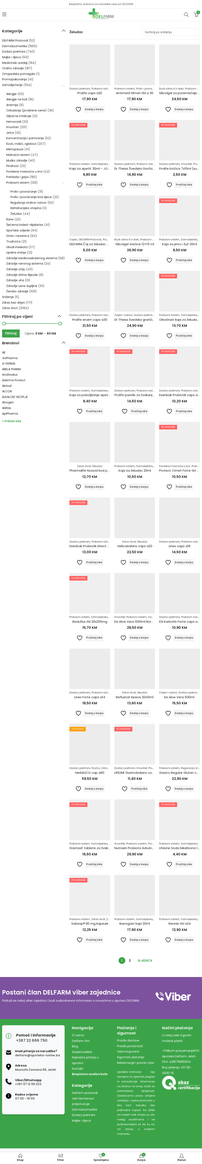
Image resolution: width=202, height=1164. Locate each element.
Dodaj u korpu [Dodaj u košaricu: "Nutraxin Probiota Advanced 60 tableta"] (139, 864)
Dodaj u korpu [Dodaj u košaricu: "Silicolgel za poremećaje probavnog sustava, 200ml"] (184, 109)
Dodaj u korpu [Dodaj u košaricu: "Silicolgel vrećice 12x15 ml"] (139, 260)
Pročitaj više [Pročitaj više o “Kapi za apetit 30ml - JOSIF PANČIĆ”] (94, 184)
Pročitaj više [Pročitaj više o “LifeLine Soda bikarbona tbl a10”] (184, 864)
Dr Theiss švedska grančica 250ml (140, 319)
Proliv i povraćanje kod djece (31, 197)
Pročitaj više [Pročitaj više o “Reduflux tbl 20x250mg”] (94, 637)
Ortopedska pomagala (18, 74)
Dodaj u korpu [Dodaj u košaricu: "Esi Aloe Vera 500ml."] (184, 713)
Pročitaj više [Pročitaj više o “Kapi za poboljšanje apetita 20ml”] (94, 411)
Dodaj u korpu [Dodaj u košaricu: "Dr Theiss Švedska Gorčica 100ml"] (139, 184)
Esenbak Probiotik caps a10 (180, 395)
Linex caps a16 (179, 546)
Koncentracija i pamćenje (25, 138)
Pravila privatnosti (130, 1046)
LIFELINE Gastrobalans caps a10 (137, 772)
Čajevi (73, 239)
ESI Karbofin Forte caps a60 (180, 621)
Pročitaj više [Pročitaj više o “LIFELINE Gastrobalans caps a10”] (139, 788)
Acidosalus (10, 374)
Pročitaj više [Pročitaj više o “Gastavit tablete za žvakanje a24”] (94, 864)
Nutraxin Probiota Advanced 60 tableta (144, 848)
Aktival (7, 386)
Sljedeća (145, 960)
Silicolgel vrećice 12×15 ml (134, 244)
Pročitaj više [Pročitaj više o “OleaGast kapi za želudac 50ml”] (184, 335)
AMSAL (6, 408)
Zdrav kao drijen (13, 302)
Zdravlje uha (15, 280)
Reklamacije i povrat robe (135, 1063)
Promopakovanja (14, 79)
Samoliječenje (100, 164)
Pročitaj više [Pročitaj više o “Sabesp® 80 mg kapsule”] (94, 940)
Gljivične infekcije (18, 116)
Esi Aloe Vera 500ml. (179, 697)
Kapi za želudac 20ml (135, 470)
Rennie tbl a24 (180, 923)
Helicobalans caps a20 (134, 546)
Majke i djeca (11, 57)
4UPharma (10, 358)
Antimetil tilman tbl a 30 (134, 93)
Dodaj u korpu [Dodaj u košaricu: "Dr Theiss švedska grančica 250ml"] (139, 335)
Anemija (12, 105)
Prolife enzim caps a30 (89, 319)
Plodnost (12, 166)
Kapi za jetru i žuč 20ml (179, 244)
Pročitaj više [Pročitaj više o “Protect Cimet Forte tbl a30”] (184, 487)
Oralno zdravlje (13, 68)
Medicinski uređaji (15, 63)
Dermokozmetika (14, 46)
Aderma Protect (14, 380)
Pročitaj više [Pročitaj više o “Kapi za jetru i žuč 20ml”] (184, 260)
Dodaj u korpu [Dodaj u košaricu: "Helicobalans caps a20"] (139, 562)
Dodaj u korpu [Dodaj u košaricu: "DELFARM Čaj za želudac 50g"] (94, 260)
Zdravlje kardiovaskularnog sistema (31, 258)
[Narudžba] (171, 32)
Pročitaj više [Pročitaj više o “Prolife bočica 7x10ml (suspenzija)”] (184, 184)
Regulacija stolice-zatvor (28, 203)
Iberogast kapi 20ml (134, 923)
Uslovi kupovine (128, 1051)
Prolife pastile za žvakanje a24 (137, 395)
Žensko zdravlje (17, 291)
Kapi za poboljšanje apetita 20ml (94, 395)
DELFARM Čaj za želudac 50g (91, 244)
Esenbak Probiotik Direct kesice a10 (96, 546)
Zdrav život (84, 466)
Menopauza (14, 149)
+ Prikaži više (11, 421)
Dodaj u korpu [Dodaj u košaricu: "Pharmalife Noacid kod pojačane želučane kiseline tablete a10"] (94, 487)
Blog (75, 1046)
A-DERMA (8, 363)
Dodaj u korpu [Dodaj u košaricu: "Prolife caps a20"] (94, 109)
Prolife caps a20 (89, 93)
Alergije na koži (16, 99)
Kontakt (77, 1069)
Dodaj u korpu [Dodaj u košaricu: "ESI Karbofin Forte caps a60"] (184, 637)
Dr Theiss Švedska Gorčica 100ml (139, 168)
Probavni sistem (102, 88)
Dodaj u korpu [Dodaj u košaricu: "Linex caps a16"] (184, 562)
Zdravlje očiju (15, 269)
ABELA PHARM (11, 369)
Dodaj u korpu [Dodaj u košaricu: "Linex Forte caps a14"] (94, 713)
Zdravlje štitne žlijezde (22, 275)
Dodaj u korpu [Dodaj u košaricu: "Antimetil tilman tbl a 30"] (139, 109)
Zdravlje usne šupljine (21, 286)
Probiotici (154, 843)
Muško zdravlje (16, 160)
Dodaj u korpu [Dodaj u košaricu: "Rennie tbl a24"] (184, 940)
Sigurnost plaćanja (130, 1057)
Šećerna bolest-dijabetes (24, 225)
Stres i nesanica (17, 236)
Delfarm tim (81, 1041)
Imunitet (186, 164)
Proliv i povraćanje (147, 88)
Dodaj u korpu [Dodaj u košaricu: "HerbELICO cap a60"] (94, 788)
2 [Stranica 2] (130, 960)
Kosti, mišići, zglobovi (21, 144)
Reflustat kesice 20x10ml (134, 697)
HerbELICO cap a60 (89, 772)
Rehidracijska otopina (25, 208)
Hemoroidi (13, 122)
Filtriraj (11, 333)
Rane (10, 219)
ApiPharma (10, 414)
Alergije (11, 94)
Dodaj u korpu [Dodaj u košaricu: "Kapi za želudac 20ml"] (139, 487)
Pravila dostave (128, 1040)
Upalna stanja (16, 252)
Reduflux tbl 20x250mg (89, 621)
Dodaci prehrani (79, 88)
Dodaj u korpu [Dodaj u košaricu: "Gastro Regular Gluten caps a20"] (184, 788)
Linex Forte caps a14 (89, 697)
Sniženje (8, 297)
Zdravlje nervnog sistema (24, 263)
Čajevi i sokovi (123, 315)
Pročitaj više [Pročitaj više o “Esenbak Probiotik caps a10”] (184, 411)
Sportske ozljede (18, 230)
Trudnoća (13, 241)
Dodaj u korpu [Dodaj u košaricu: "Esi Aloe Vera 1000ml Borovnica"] (139, 637)
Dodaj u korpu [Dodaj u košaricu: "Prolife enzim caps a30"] (94, 335)
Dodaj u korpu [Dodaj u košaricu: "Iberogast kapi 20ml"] (139, 940)
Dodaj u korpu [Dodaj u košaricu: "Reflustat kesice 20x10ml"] (139, 713)
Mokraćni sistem (18, 155)
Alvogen (8, 402)
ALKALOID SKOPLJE (15, 397)
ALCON (7, 391)
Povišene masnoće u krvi (174, 466)
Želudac (97, 466)
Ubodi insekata (17, 247)
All (3, 352)
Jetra (10, 133)
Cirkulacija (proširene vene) (26, 110)
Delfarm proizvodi (85, 1093)
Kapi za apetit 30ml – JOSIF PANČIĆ (96, 168)
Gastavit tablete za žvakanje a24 (95, 848)
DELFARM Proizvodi (90, 239)
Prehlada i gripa (17, 177)
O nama (78, 1035)
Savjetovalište (82, 1052)
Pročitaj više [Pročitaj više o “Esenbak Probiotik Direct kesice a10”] (94, 562)
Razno (96, 768)
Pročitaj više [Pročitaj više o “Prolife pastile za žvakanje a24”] (139, 411)
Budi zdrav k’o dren (171, 88)
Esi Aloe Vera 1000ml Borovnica (137, 621)
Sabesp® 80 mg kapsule (89, 923)
